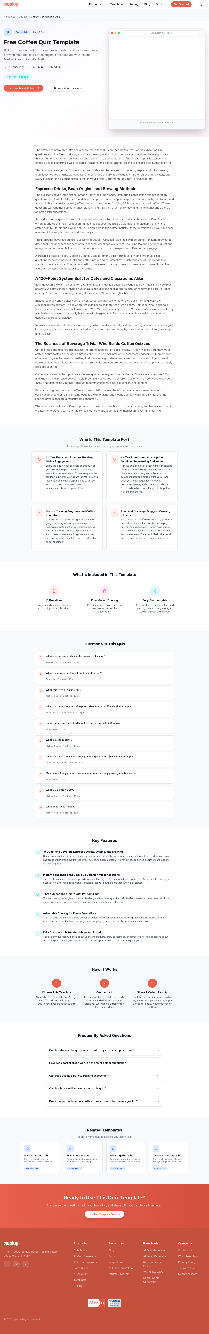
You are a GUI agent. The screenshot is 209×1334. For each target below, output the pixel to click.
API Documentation (120, 1268)
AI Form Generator (85, 1262)
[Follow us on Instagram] (16, 1264)
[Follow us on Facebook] (7, 1264)
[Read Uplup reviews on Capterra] (114, 1303)
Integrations (115, 1262)
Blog (147, 4)
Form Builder (82, 1268)
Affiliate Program (118, 1274)
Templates (117, 4)
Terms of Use (186, 1268)
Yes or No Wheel (153, 1272)
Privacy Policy (187, 1262)
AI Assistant (81, 1274)
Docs (159, 4)
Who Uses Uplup (189, 1256)
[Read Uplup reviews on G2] (96, 1303)
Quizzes (23, 16)
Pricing (133, 4)
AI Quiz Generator (85, 1256)
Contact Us (185, 1250)
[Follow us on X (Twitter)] (25, 1264)
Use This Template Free (24, 88)
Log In (201, 4)
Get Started (181, 4)
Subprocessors (187, 1274)
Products (96, 4)
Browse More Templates (66, 88)
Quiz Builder (81, 1250)
